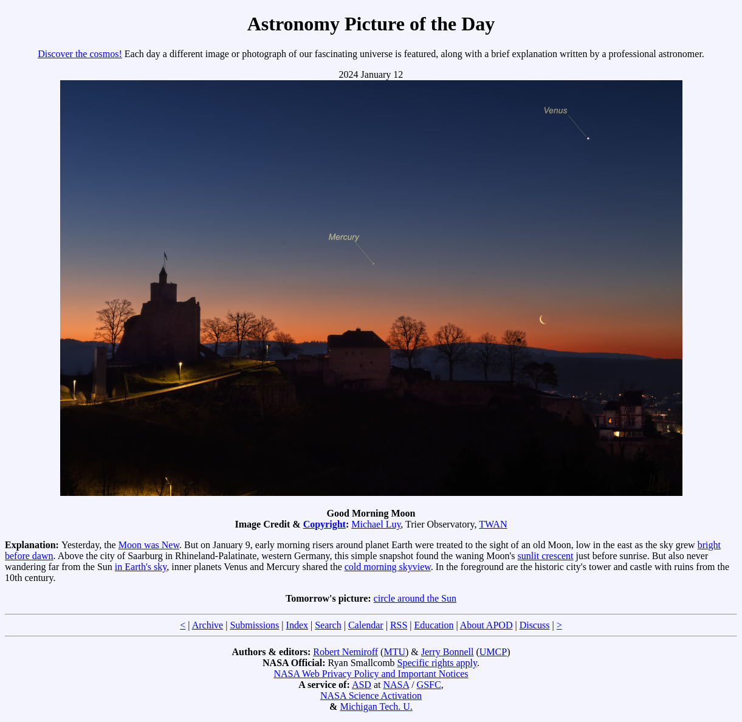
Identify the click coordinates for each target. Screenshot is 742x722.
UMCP (493, 652)
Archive (208, 625)
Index (297, 625)
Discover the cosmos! (80, 54)
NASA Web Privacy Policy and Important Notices (370, 674)
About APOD (486, 625)
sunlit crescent (546, 556)
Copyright (324, 524)
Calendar (365, 625)
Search (328, 625)
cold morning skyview (388, 567)
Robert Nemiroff (345, 652)
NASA (396, 684)
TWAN (493, 524)
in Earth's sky (141, 567)
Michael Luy (375, 524)
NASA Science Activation (371, 695)
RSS (398, 625)
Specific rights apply (437, 663)
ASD (361, 684)
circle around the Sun (415, 598)
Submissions (254, 625)
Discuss (535, 625)
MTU (394, 652)
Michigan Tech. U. (376, 706)
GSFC (429, 684)
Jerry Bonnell (447, 652)
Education (434, 625)
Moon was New (149, 545)
